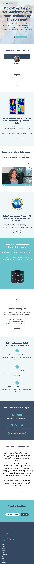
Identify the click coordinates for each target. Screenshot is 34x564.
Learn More (10, 36)
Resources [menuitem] (4, 558)
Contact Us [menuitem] (4, 562)
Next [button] (32, 69)
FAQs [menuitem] (3, 552)
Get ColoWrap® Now (21, 36)
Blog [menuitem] (2, 556)
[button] (1, 471)
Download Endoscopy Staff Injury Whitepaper (17, 163)
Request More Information (12, 514)
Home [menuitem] (3, 544)
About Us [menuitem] (3, 550)
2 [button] (16, 85)
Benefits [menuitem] (3, 548)
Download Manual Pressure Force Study (17, 138)
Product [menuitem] (3, 546)
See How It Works (17, 264)
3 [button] (17, 85)
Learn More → (17, 363)
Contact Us (24, 514)
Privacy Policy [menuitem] (4, 554)
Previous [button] (2, 69)
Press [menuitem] (3, 560)
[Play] (17, 176)
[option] (17, 69)
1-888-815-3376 (7, 534)
